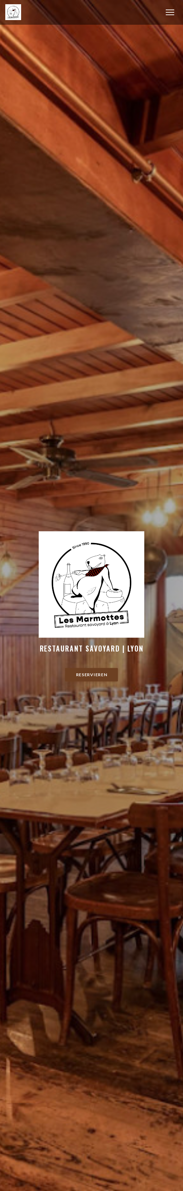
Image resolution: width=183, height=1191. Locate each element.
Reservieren (91, 674)
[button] (170, 12)
